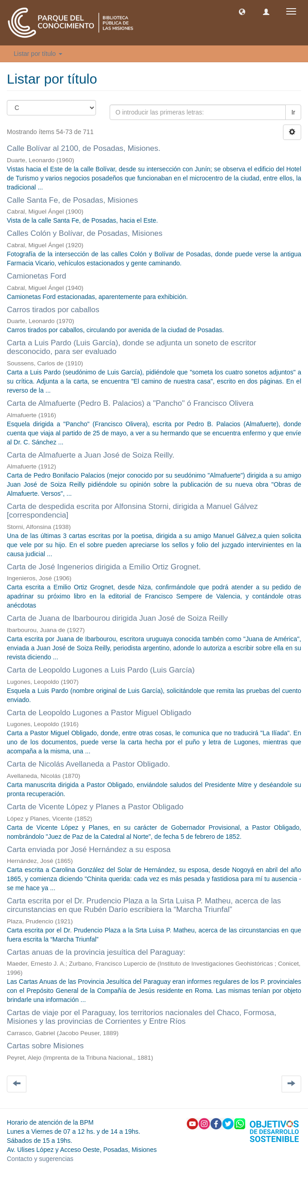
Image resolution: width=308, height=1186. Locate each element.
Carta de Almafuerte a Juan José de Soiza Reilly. (90, 455)
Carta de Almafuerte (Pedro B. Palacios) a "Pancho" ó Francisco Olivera (130, 403)
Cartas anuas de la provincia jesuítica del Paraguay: (96, 952)
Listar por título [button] (38, 53)
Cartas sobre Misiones (45, 1045)
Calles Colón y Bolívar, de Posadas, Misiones (84, 233)
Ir (293, 112)
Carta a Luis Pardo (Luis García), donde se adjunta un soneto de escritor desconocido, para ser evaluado (131, 347)
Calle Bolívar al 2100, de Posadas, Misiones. (83, 148)
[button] (242, 11)
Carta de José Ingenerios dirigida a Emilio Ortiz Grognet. (104, 567)
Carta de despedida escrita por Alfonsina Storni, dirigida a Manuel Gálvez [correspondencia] (132, 510)
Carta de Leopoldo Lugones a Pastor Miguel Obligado (99, 712)
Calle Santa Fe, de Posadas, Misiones (72, 200)
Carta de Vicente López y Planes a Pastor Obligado (95, 806)
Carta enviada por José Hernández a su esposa (89, 849)
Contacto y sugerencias (40, 1158)
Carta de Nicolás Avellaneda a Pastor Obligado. (88, 764)
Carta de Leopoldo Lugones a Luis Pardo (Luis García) (101, 670)
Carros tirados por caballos (53, 309)
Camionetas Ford (36, 276)
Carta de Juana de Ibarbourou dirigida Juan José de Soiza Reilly (117, 618)
